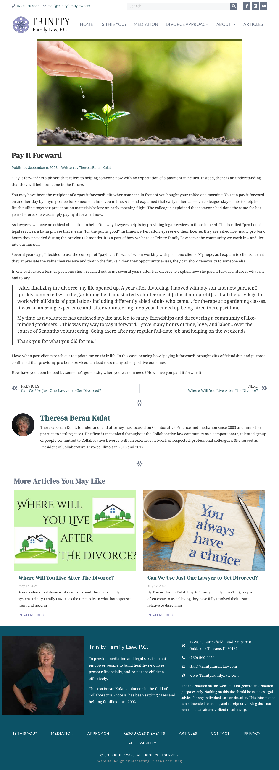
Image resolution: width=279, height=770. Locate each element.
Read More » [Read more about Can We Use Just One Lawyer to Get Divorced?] (160, 615)
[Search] (233, 6)
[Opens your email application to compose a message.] (228, 666)
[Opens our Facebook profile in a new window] (246, 6)
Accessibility (142, 743)
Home (86, 24)
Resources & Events (144, 733)
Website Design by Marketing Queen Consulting (139, 761)
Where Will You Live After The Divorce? (66, 577)
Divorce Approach (187, 24)
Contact (220, 733)
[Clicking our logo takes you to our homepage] (42, 24)
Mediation (146, 24)
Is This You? (113, 24)
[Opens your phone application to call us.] (228, 657)
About (226, 24)
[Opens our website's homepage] (228, 675)
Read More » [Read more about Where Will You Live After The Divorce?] (31, 615)
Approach (98, 733)
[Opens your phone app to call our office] (25, 6)
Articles (253, 24)
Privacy (252, 733)
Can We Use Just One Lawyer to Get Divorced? (202, 577)
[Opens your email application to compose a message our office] (67, 6)
